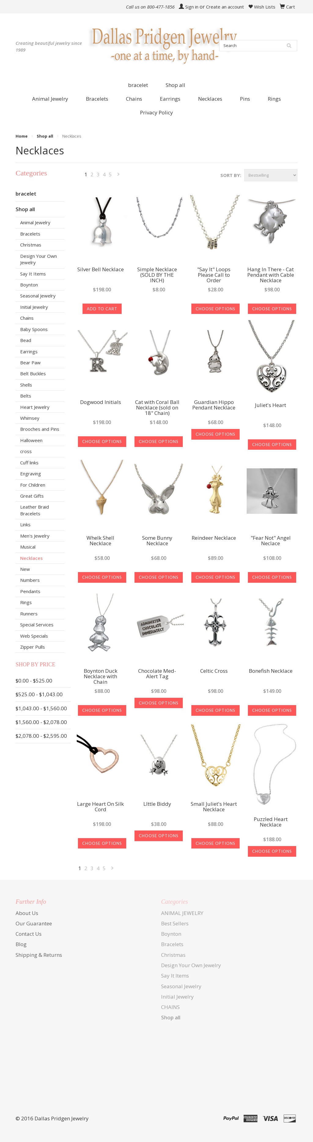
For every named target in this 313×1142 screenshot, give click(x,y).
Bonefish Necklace (271, 671)
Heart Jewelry (35, 407)
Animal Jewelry (35, 222)
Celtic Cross (214, 671)
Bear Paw (30, 362)
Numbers (30, 580)
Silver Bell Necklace (100, 270)
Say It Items (33, 274)
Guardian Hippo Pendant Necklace (213, 405)
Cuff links (29, 462)
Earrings (29, 351)
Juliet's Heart (270, 405)
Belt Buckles (33, 373)
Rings (26, 602)
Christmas (30, 245)
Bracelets (30, 234)
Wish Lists (261, 7)
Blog (21, 944)
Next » (118, 175)
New (25, 569)
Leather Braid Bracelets (34, 510)
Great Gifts (32, 496)
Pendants (30, 591)
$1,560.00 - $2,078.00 (41, 722)
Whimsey (29, 418)
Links (25, 524)
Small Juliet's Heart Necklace (214, 807)
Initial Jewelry (34, 307)
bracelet (138, 84)
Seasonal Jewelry (38, 296)
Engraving (30, 473)
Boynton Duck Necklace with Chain (100, 676)
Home (22, 136)
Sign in (191, 7)
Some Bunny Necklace (157, 541)
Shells (26, 385)
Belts (25, 396)
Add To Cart (102, 308)
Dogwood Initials (100, 402)
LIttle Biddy (157, 804)
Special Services (36, 624)
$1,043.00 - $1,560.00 (41, 708)
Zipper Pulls (32, 647)
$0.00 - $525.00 (34, 680)
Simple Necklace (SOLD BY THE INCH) (157, 275)
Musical (27, 547)
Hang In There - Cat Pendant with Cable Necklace (270, 275)
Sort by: (230, 175)
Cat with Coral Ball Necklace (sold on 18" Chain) (157, 407)
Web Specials (34, 636)
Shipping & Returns (39, 954)
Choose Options (215, 308)
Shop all (175, 84)
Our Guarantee (34, 923)
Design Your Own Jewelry (38, 259)
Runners (29, 614)
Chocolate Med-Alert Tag (157, 674)
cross (26, 451)
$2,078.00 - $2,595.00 (41, 735)
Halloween (31, 440)
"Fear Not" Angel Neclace (271, 541)
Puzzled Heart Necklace (271, 822)
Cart (290, 7)
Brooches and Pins (39, 429)
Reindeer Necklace (214, 538)
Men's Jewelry (35, 536)
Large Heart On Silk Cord (100, 807)
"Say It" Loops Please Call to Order (213, 275)
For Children (32, 485)
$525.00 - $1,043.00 (39, 694)
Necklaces (31, 558)
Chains (27, 318)
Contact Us (29, 933)
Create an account (225, 7)
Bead (25, 340)
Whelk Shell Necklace (100, 541)
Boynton (29, 285)
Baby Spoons (34, 329)
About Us (27, 913)
